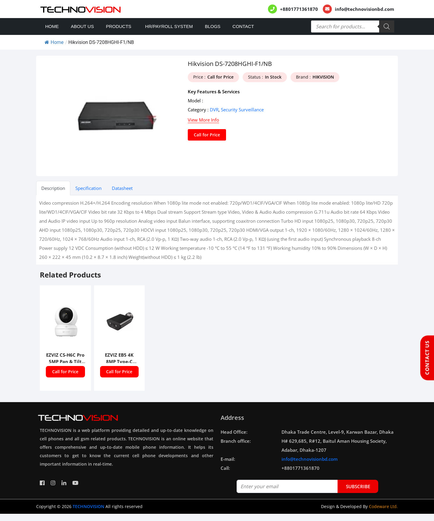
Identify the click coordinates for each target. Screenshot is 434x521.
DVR (214, 110)
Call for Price (207, 135)
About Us (82, 26)
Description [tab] (53, 188)
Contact (243, 26)
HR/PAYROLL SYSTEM (169, 26)
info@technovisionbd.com (364, 9)
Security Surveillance (242, 110)
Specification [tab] (88, 188)
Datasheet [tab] (122, 188)
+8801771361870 (299, 9)
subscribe (358, 486)
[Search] (386, 26)
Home (52, 26)
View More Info (203, 120)
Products (118, 26)
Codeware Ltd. (383, 506)
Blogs (213, 26)
